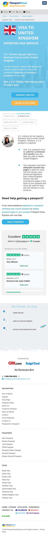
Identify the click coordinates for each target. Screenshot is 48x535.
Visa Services (14, 16)
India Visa (6, 480)
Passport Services (25, 95)
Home (5, 16)
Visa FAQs (6, 400)
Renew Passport (8, 441)
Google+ (33, 510)
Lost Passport (7, 444)
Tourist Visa (9, 116)
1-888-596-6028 (10, 376)
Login (4, 12)
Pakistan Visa (7, 486)
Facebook (21, 510)
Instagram (33, 513)
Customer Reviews (9, 409)
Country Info (28, 122)
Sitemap (12, 507)
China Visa (6, 474)
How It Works (7, 394)
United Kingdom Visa (10, 495)
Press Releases (8, 418)
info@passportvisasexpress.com (16, 379)
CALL (19, 12)
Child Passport (7, 447)
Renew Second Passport (11, 456)
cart (12, 12)
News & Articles (8, 412)
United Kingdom (27, 16)
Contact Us (7, 510)
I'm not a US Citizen (25, 103)
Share (6, 516)
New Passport (7, 438)
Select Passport (15, 222)
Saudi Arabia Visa (9, 489)
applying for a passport (33, 205)
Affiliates (22, 507)
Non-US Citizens (10, 128)
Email (26, 12)
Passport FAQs (8, 403)
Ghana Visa (6, 477)
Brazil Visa (6, 471)
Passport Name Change (11, 450)
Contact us (6, 421)
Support (5, 397)
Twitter (20, 513)
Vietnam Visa (7, 498)
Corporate (34, 507)
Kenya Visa (6, 483)
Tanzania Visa (7, 492)
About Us (5, 406)
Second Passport (8, 453)
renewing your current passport (16, 209)
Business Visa (23, 116)
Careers (5, 415)
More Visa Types (11, 122)
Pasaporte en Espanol (10, 424)
